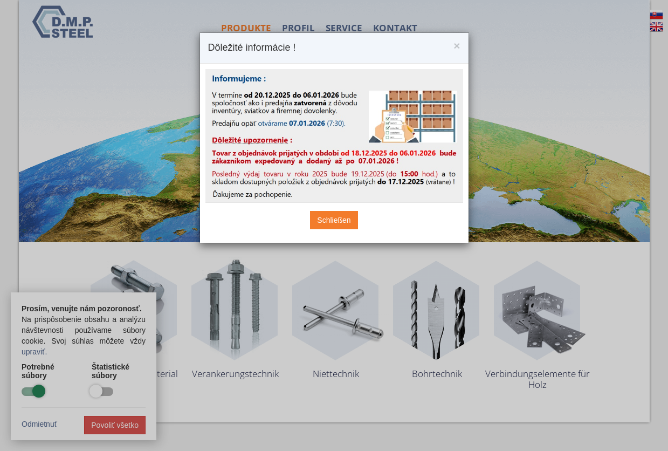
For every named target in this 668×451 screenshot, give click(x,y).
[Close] (456, 45)
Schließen (333, 220)
